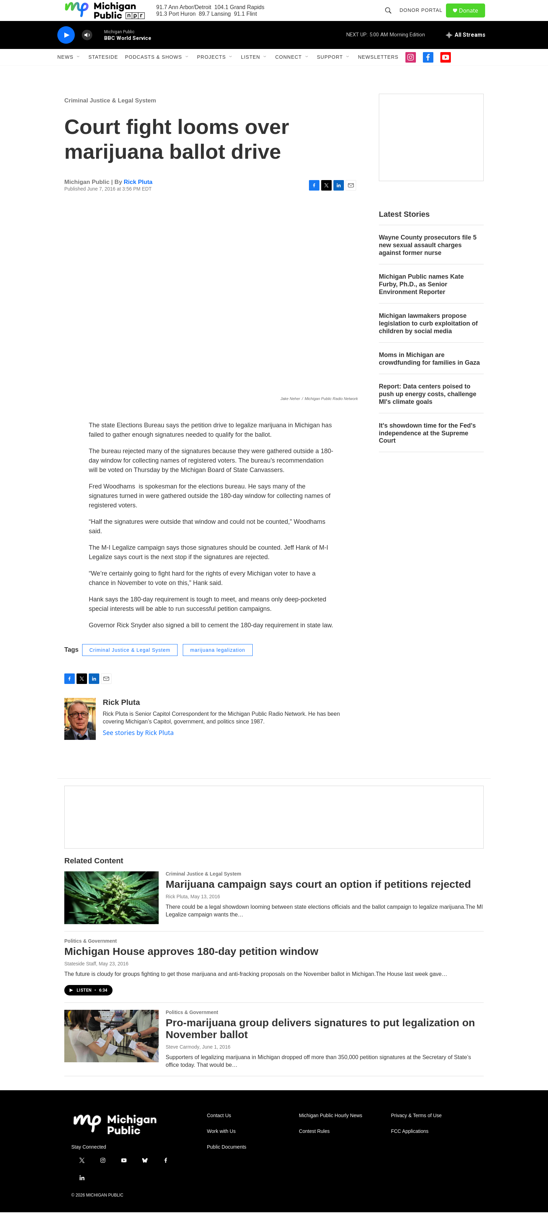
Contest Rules (314, 1147)
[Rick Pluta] (80, 735)
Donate (473, 18)
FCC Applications (409, 1147)
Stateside (103, 73)
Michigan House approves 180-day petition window (191, 967)
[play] (66, 51)
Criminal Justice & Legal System (110, 116)
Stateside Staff (80, 979)
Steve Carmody (182, 1062)
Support (330, 73)
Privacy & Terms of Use (416, 1131)
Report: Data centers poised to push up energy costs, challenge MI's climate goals (427, 410)
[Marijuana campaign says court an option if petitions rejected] (111, 913)
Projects (211, 73)
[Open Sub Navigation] (78, 73)
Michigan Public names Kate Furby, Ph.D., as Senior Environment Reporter (421, 300)
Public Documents (226, 1162)
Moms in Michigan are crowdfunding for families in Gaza (429, 374)
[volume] (87, 51)
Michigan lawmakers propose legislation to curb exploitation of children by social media (428, 339)
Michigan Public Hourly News (330, 1131)
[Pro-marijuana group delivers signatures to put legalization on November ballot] (111, 1052)
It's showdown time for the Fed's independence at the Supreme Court (427, 449)
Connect (288, 73)
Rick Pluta (138, 197)
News (65, 73)
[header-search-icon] (391, 18)
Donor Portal (424, 18)
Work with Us (221, 1147)
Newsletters (378, 73)
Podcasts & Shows (153, 73)
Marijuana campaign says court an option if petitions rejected (318, 900)
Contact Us (219, 1131)
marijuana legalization (217, 666)
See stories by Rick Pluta (138, 748)
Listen (250, 73)
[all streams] (466, 51)
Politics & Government (90, 956)
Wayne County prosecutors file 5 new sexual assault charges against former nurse (427, 261)
